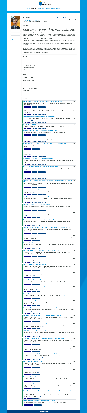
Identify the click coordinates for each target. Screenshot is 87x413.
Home (28, 8)
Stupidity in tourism (27, 173)
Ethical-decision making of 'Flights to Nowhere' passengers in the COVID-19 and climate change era (44, 143)
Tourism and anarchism (28, 293)
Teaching (13, 36)
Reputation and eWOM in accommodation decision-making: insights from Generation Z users (43, 101)
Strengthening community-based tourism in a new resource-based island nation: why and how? (43, 338)
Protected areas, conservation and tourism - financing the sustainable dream (39, 346)
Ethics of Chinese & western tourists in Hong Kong (34, 286)
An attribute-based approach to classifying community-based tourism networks (40, 353)
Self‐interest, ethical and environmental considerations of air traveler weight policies (41, 130)
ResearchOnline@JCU (41, 107)
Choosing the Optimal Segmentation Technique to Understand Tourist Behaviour (40, 166)
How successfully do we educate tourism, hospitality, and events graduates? (39, 108)
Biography (13, 31)
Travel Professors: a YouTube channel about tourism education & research (39, 196)
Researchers (33, 8)
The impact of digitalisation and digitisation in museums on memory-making (39, 116)
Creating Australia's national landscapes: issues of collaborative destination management (42, 315)
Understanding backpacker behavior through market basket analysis (38, 158)
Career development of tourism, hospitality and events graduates (37, 150)
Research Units (40, 8)
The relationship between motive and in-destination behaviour (36, 204)
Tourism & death (26, 258)
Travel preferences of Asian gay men (31, 300)
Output (12, 39)
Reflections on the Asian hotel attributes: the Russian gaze (35, 323)
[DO (31, 112)
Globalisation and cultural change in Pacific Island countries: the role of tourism (40, 219)
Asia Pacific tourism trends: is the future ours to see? (34, 330)
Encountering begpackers (28, 242)
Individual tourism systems (29, 212)
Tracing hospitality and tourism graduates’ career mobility (35, 264)
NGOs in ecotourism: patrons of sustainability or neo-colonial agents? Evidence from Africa (42, 250)
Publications (48, 8)
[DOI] (28, 104)
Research (13, 33)
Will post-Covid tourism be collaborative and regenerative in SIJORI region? (39, 400)
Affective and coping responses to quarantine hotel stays (35, 189)
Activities (58, 8)
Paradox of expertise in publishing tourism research (34, 383)
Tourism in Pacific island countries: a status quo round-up (35, 279)
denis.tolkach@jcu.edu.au (28, 19)
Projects (53, 8)
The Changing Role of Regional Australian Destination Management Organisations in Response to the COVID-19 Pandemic (47, 181)
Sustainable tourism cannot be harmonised (32, 376)
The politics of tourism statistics (30, 272)
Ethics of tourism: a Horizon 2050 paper (31, 124)
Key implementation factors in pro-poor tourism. (33, 361)
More (32, 104)
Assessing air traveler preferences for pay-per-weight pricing (36, 136)
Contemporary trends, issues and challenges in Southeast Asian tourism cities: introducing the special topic (46, 369)
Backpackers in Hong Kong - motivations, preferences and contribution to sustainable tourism (43, 307)
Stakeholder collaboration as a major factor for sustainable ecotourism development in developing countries (46, 227)
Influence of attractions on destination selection (33, 235)
